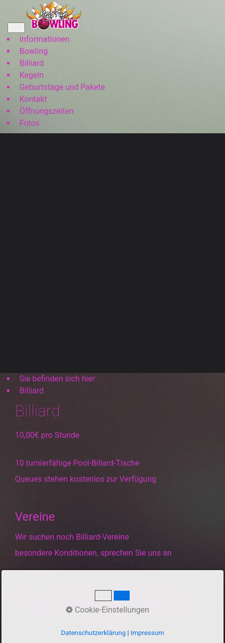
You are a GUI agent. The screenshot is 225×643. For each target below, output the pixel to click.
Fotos (29, 123)
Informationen (44, 39)
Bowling (33, 51)
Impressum (150, 597)
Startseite (71, 597)
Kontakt (33, 99)
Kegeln (31, 75)
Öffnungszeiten (46, 111)
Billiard (31, 63)
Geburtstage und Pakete (62, 87)
